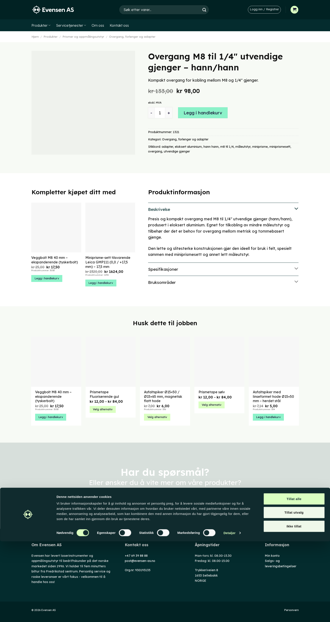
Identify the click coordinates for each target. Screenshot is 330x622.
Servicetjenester (71, 25)
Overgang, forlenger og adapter (132, 36)
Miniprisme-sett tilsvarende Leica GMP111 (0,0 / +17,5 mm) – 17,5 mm (107, 262)
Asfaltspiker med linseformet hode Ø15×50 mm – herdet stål (273, 396)
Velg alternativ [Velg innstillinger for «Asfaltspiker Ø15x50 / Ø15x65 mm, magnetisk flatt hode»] (157, 417)
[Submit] (204, 10)
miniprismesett (279, 147)
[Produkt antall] (159, 112)
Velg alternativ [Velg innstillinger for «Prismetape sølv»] (211, 404)
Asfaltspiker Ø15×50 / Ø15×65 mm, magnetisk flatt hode (163, 396)
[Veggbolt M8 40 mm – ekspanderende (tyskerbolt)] (56, 362)
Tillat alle (294, 579)
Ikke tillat (293, 607)
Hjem (35, 36)
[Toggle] (223, 209)
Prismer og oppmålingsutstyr (83, 36)
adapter (167, 147)
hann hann (211, 147)
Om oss (98, 25)
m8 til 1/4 (227, 147)
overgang (155, 151)
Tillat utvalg (294, 593)
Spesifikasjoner (223, 269)
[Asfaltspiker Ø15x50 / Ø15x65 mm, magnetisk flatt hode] (165, 362)
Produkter (40, 25)
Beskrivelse (223, 209)
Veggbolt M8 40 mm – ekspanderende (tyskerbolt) (54, 259)
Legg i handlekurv (203, 112)
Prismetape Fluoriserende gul (104, 394)
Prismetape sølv (212, 392)
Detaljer (230, 613)
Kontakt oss (119, 25)
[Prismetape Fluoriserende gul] (111, 362)
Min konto (272, 556)
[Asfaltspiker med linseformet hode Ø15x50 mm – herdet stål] (274, 362)
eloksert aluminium (188, 147)
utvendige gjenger (177, 151)
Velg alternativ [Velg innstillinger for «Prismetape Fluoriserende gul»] (103, 409)
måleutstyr (242, 147)
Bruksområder (223, 282)
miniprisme (260, 147)
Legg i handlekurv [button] (47, 278)
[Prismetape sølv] (219, 362)
